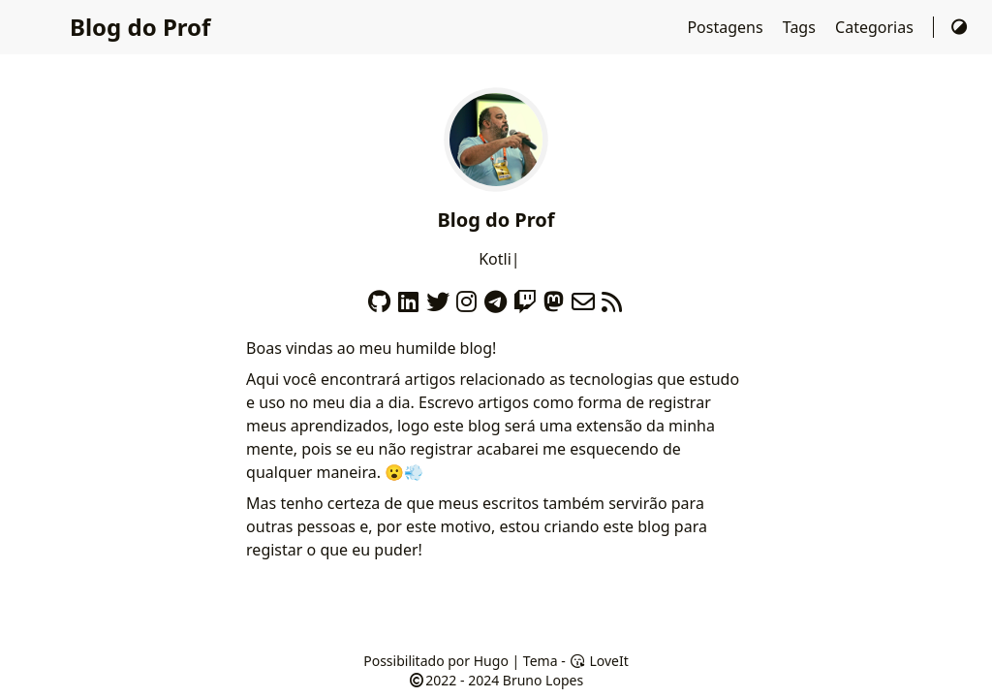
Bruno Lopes (543, 680)
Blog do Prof (140, 27)
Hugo (491, 660)
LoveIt (598, 660)
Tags (801, 27)
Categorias (876, 27)
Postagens (726, 27)
